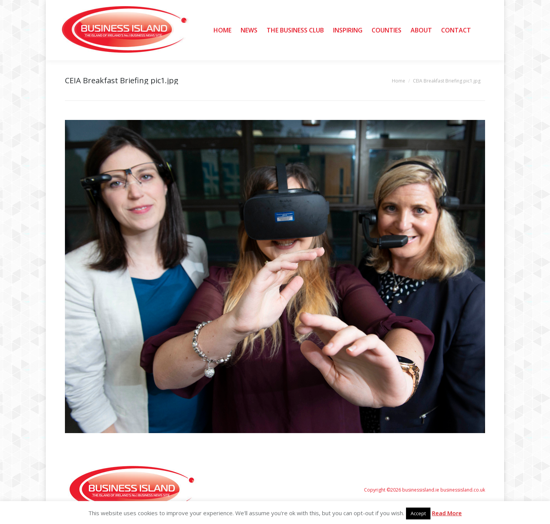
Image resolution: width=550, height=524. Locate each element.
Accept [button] (418, 513)
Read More (447, 513)
